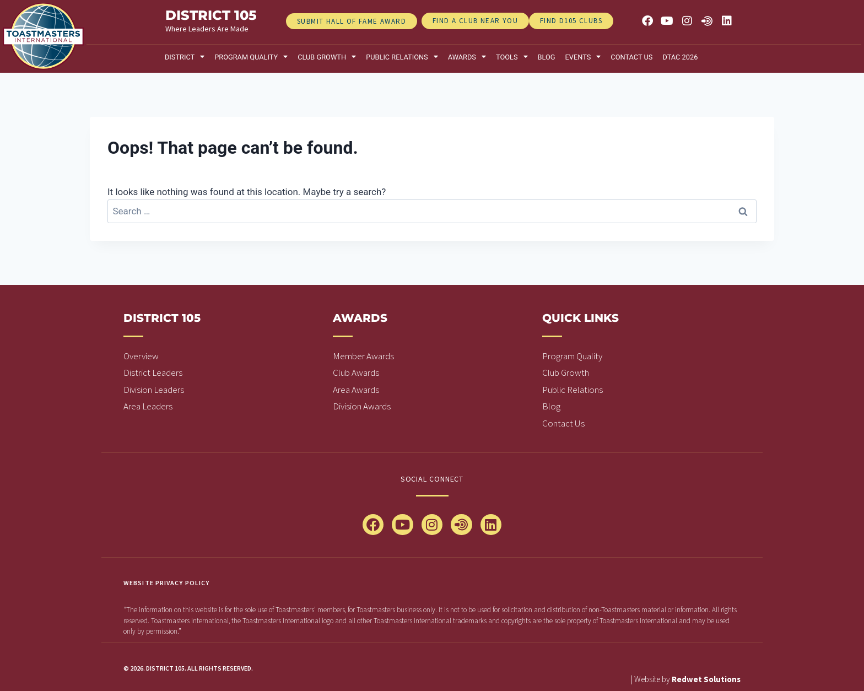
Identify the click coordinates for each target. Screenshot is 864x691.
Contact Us (631, 57)
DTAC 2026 (680, 57)
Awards (467, 57)
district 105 (211, 15)
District (184, 57)
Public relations (402, 57)
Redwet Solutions (706, 679)
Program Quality (251, 57)
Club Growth (327, 57)
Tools (512, 57)
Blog (546, 57)
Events (583, 57)
